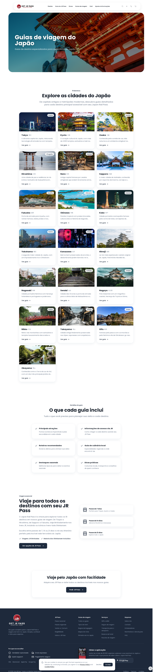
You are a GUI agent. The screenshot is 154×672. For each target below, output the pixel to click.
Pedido (50, 6)
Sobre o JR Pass (60, 635)
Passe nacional (60, 621)
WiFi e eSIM (105, 621)
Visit (91, 6)
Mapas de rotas (83, 632)
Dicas (71, 6)
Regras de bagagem (85, 628)
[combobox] (127, 6)
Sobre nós (128, 621)
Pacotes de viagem (108, 638)
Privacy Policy (85, 665)
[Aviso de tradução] (150, 668)
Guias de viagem (81, 6)
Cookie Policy (49, 667)
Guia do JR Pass (60, 6)
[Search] (122, 6)
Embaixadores (129, 628)
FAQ (126, 635)
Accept (108, 665)
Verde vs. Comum (61, 628)
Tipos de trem (83, 625)
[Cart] (135, 6)
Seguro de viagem (108, 625)
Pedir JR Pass (76, 590)
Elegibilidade (59, 632)
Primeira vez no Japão (86, 635)
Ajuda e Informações (102, 6)
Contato (128, 625)
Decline (98, 665)
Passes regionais (60, 625)
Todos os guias (83, 621)
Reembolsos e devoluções (134, 632)
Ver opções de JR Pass (33, 546)
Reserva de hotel (107, 634)
